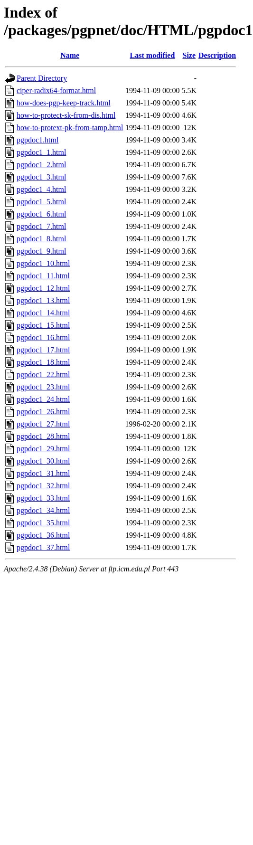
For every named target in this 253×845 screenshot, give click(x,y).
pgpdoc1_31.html (43, 473)
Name (69, 55)
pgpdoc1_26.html (43, 412)
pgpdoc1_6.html (41, 214)
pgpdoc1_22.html (43, 374)
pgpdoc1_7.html (41, 226)
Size (189, 55)
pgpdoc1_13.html (43, 300)
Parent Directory (42, 78)
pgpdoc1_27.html (43, 424)
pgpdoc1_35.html (43, 523)
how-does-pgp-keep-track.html (64, 103)
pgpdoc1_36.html (43, 535)
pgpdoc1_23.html (43, 387)
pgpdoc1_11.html (43, 276)
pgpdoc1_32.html (43, 486)
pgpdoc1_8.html (41, 239)
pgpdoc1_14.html (43, 313)
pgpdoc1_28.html (43, 436)
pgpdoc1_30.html (43, 461)
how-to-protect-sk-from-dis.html (66, 115)
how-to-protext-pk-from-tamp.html (70, 127)
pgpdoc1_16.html (43, 337)
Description (217, 55)
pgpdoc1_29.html (43, 449)
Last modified (152, 55)
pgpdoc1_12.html (43, 288)
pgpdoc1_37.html (43, 547)
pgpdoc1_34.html (43, 510)
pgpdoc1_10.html (43, 263)
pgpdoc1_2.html (41, 165)
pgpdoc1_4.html (41, 189)
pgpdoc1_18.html (43, 362)
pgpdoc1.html (37, 140)
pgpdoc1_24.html (43, 399)
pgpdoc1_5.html (41, 202)
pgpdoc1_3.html (41, 177)
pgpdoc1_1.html (41, 152)
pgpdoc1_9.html (41, 251)
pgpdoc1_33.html (43, 498)
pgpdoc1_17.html (43, 350)
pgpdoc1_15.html (43, 325)
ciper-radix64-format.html (56, 90)
